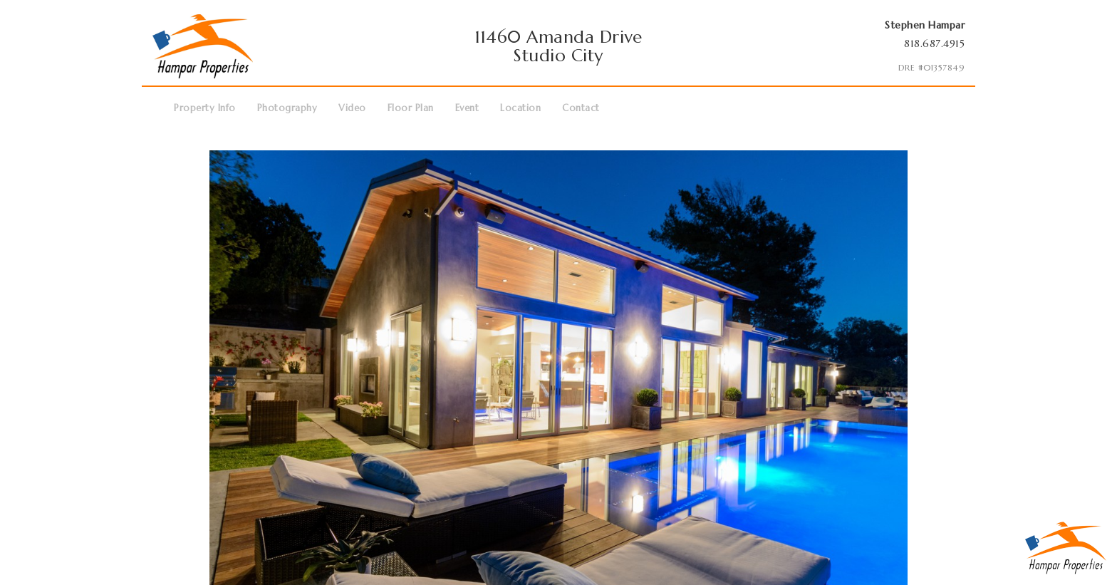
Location (520, 108)
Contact (581, 108)
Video (352, 108)
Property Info (205, 108)
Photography (287, 108)
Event (467, 108)
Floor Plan (411, 108)
